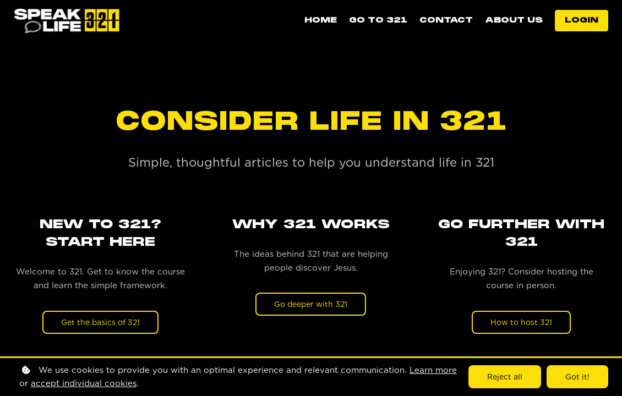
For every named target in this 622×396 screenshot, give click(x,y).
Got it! (577, 376)
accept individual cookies (84, 383)
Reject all (504, 376)
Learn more (433, 370)
